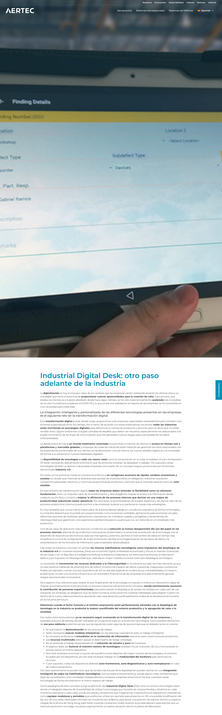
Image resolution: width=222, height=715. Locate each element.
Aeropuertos (125, 10)
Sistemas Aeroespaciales (151, 10)
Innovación (160, 2)
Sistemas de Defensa (181, 10)
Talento (190, 2)
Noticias (201, 2)
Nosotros (147, 2)
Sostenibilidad (176, 2)
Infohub (212, 2)
